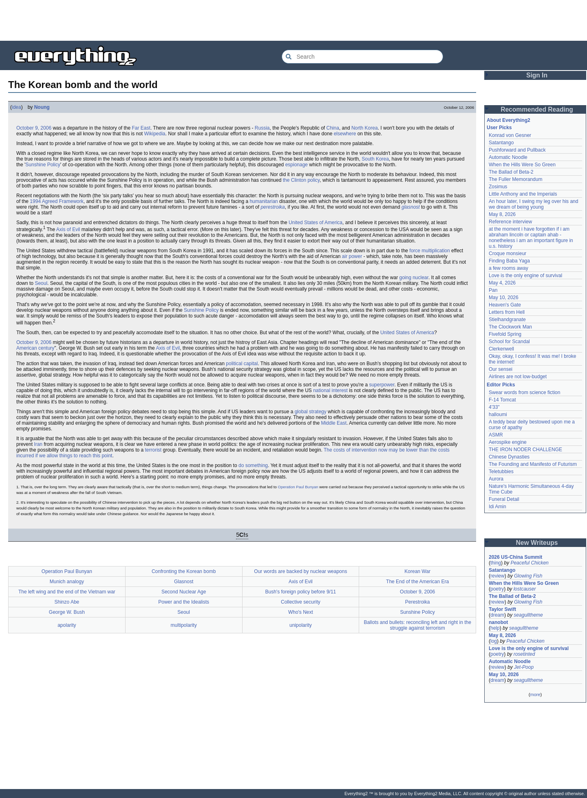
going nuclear (413, 277)
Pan (493, 290)
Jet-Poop (524, 667)
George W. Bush (67, 612)
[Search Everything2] (362, 57)
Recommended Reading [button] (537, 109)
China (333, 128)
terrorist (153, 450)
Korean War (417, 571)
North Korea (364, 128)
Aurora (496, 479)
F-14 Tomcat (502, 400)
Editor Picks (501, 385)
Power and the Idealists (183, 602)
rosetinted (524, 654)
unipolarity (300, 625)
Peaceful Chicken (529, 563)
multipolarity (184, 625)
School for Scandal (509, 341)
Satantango (501, 142)
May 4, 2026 (502, 283)
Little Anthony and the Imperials (523, 194)
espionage (296, 165)
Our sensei (500, 369)
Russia (262, 128)
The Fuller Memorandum (515, 179)
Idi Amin (497, 506)
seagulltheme (528, 615)
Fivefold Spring (505, 334)
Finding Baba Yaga (509, 261)
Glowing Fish (528, 576)
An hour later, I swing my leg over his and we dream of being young (533, 204)
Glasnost (183, 581)
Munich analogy (67, 581)
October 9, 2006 (33, 128)
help (495, 628)
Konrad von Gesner (510, 135)
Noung (42, 107)
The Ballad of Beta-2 (511, 172)
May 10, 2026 (504, 297)
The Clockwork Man (510, 327)
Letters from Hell (507, 312)
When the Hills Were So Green (522, 165)
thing (495, 563)
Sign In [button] (536, 75)
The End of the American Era (417, 581)
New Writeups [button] (537, 542)
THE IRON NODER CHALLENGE (525, 449)
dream (497, 615)
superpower (381, 385)
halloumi (498, 414)
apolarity (66, 625)
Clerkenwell (501, 349)
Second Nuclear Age (183, 592)
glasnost (411, 207)
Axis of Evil (68, 229)
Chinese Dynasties (509, 457)
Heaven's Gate (505, 305)
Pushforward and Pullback (517, 150)
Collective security (300, 602)
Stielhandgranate (507, 319)
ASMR (496, 435)
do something (253, 465)
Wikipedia (155, 134)
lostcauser (525, 589)
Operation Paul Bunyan (298, 487)
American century (35, 348)
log (493, 641)
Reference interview (510, 222)
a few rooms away (508, 268)
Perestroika (417, 602)
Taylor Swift (502, 609)
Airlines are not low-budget (518, 376)
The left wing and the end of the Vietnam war (66, 592)
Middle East (333, 423)
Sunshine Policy (42, 165)
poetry (497, 589)
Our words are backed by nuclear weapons (300, 571)
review (497, 576)
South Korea (375, 159)
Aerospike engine (508, 442)
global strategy (311, 411)
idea (16, 107)
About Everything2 (508, 120)
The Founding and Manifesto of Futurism (533, 464)
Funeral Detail (504, 499)
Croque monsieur (507, 253)
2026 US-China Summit (515, 557)
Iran (38, 444)
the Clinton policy (301, 180)
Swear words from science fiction (524, 392)
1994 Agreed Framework (56, 201)
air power (352, 256)
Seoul (41, 283)
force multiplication (429, 251)
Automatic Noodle (508, 157)
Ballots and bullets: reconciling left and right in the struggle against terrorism (417, 625)
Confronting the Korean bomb (184, 571)
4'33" (494, 407)
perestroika (272, 207)
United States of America (315, 222)
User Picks (499, 127)
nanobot (498, 622)
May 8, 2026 (502, 214)
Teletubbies (501, 471)
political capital (242, 363)
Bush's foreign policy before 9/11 (300, 592)
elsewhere (345, 134)
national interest (330, 390)
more (535, 694)
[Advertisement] (293, 20)
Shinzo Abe (67, 602)
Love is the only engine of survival (525, 275)
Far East (141, 128)
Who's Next (300, 612)
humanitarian (263, 201)
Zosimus (498, 187)
